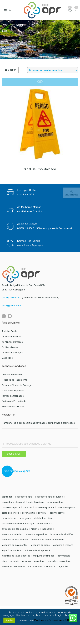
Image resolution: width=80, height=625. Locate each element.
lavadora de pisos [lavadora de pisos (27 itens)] (40, 545)
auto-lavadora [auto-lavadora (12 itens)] (36, 502)
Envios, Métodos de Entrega (17, 385)
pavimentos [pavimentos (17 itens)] (64, 555)
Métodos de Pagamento (14, 379)
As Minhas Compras (12, 342)
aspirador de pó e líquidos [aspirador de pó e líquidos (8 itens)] (49, 496)
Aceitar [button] (9, 620)
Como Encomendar (12, 374)
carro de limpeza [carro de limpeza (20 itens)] (66, 507)
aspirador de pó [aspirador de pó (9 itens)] (23, 496)
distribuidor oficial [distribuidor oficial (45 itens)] (43, 518)
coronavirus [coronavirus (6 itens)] (28, 513)
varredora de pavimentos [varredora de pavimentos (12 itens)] (41, 566)
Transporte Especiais (13, 390)
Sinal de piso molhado (40, 169)
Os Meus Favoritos (11, 336)
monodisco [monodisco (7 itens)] (16, 550)
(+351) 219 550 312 (12, 297)
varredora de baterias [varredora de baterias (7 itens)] (13, 566)
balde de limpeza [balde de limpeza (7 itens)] (11, 507)
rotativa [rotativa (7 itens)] (26, 561)
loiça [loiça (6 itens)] (4, 550)
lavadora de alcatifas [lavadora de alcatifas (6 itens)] (62, 534)
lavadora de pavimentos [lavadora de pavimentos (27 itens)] (15, 545)
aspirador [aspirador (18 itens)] (7, 496)
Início (4, 31)
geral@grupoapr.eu (12, 305)
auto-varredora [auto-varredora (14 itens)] (55, 502)
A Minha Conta (9, 331)
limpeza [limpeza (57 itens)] (69, 545)
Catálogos (7, 358)
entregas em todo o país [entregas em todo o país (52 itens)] (15, 529)
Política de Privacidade (14, 401)
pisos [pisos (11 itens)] (4, 561)
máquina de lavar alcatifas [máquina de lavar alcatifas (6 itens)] (16, 555)
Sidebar (10, 70)
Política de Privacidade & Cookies (56, 620)
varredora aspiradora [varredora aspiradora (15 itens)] (59, 561)
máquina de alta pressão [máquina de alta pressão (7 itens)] (38, 550)
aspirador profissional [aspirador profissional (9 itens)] (13, 502)
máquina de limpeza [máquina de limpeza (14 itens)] (43, 555)
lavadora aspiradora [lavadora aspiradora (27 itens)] (36, 534)
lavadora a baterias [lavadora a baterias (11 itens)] (12, 534)
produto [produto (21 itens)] (15, 561)
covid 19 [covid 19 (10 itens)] (42, 513)
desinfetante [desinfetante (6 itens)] (9, 518)
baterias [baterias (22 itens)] (27, 507)
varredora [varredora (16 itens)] (39, 561)
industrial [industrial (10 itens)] (47, 529)
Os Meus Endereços (12, 352)
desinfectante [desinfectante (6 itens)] (57, 513)
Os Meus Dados (10, 347)
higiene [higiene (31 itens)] (35, 529)
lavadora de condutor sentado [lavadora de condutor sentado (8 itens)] (48, 539)
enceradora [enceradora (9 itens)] (43, 523)
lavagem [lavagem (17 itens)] (57, 545)
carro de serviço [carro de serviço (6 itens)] (10, 513)
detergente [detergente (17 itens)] (25, 518)
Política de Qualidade (13, 406)
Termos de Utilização (13, 396)
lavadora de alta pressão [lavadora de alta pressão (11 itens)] (15, 539)
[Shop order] (52, 70)
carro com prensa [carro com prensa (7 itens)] (44, 507)
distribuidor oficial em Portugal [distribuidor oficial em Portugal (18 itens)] (18, 523)
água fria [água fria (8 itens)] (63, 566)
